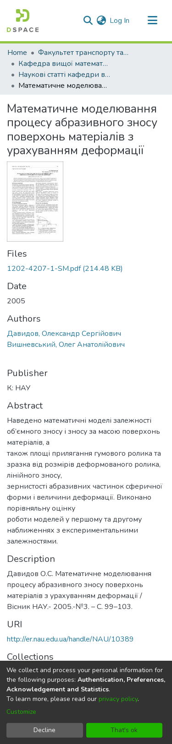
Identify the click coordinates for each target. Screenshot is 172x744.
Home (17, 53)
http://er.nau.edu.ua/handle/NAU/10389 (70, 639)
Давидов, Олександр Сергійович (64, 334)
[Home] (23, 20)
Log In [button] (120, 21)
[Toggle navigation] (152, 20)
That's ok (124, 730)
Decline (44, 730)
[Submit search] (88, 20)
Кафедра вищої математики (64, 64)
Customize (21, 711)
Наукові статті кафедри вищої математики (64, 75)
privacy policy (118, 699)
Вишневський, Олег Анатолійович (66, 345)
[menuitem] (101, 20)
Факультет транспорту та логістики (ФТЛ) (84, 53)
